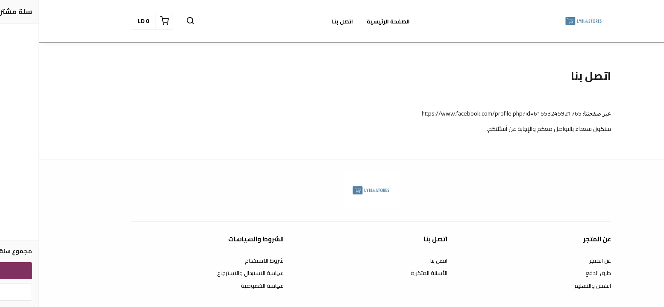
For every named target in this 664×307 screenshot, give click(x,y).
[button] (151, 21)
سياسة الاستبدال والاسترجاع (211, 273)
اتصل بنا (399, 261)
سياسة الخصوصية (223, 286)
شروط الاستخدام (225, 261)
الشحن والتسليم (553, 286)
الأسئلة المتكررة (390, 273)
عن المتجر (561, 261)
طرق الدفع (559, 273)
